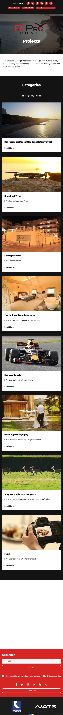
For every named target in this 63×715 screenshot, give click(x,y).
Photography (28, 96)
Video (38, 96)
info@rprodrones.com (45, 8)
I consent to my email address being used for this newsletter (31, 676)
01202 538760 (28, 8)
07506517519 (14, 8)
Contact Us (31, 690)
